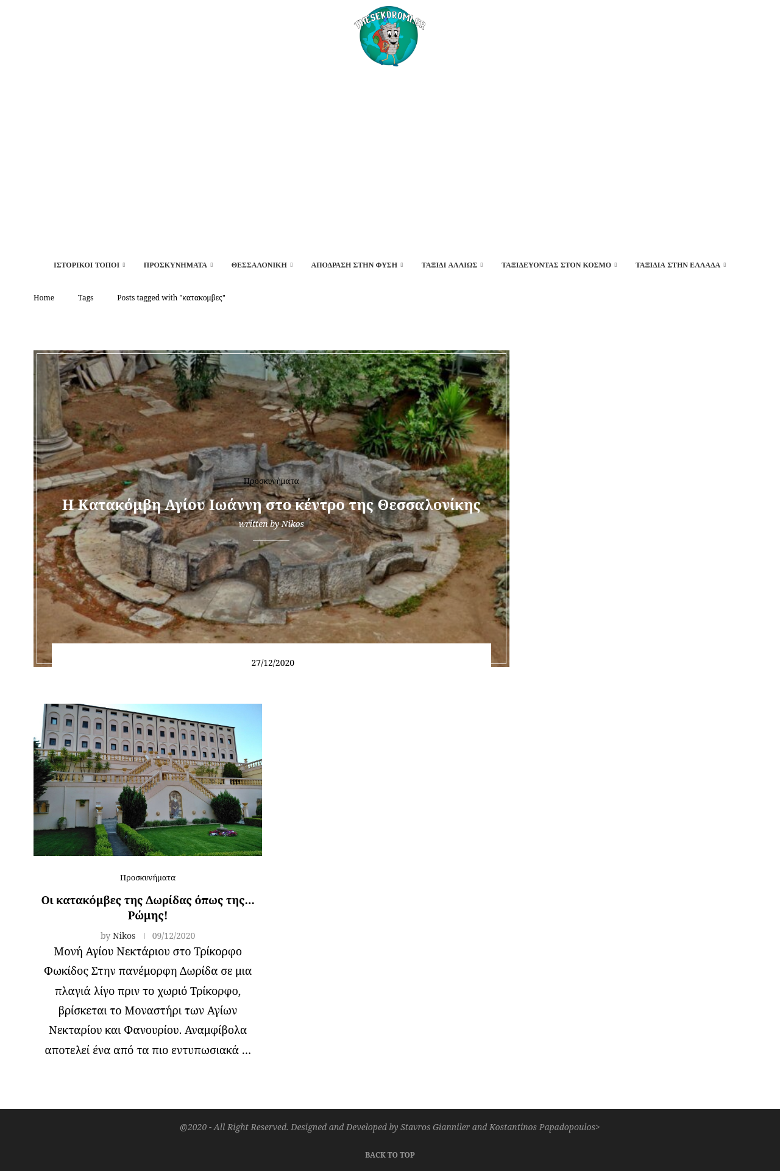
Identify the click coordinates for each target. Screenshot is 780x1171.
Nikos (293, 523)
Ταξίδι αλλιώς (450, 265)
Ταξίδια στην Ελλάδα (678, 265)
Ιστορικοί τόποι (86, 265)
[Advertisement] (390, 158)
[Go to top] (389, 1153)
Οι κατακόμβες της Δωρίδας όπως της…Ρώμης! (148, 907)
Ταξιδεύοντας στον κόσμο (556, 265)
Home (44, 297)
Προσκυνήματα (175, 265)
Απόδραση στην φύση (354, 265)
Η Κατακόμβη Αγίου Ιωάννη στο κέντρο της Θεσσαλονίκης (271, 504)
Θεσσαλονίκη (259, 265)
